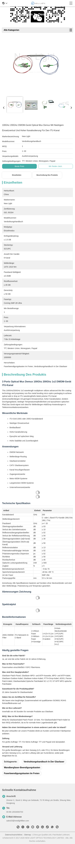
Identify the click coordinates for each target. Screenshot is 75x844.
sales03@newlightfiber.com (17, 821)
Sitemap (27, 835)
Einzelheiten (16, 175)
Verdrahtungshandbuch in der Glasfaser (44, 762)
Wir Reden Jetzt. (55, 166)
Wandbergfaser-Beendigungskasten (22, 767)
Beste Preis (19, 166)
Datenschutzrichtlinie (13, 835)
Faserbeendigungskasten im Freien (22, 773)
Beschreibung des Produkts (47, 175)
